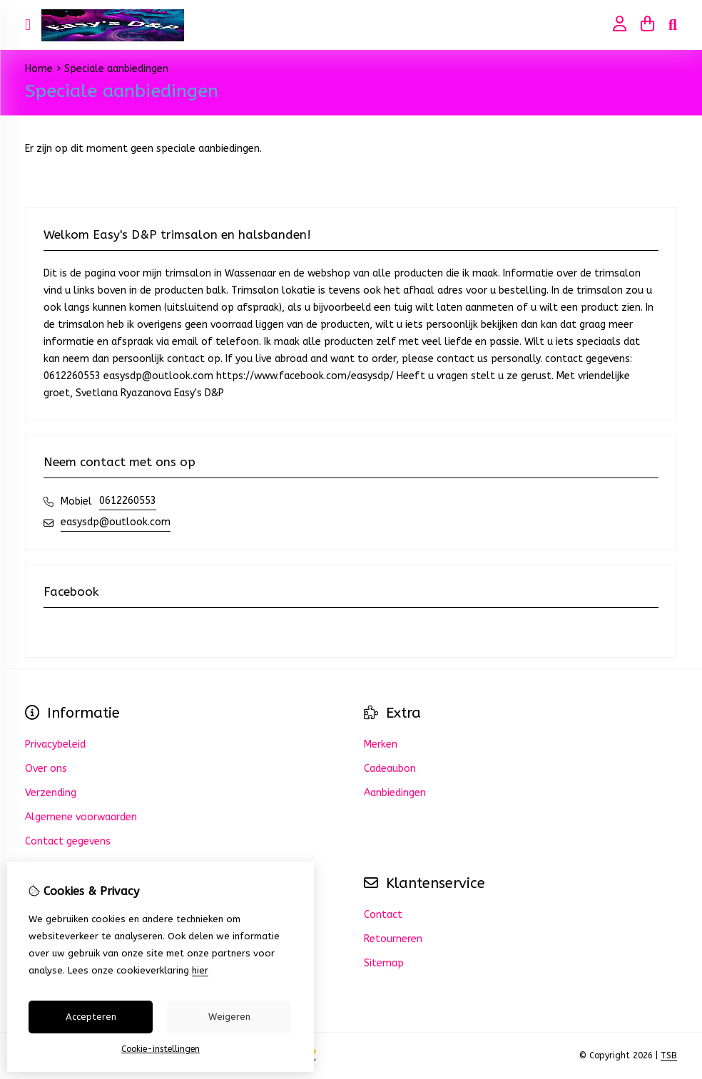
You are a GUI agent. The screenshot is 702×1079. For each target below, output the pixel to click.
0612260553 (127, 501)
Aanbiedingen (395, 793)
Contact (383, 915)
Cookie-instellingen (160, 1049)
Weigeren (229, 1016)
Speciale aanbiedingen (116, 69)
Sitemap (384, 963)
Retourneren (393, 939)
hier (200, 970)
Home (39, 69)
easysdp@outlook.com (116, 522)
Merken (380, 744)
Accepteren (91, 1016)
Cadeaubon (390, 769)
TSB (669, 1055)
